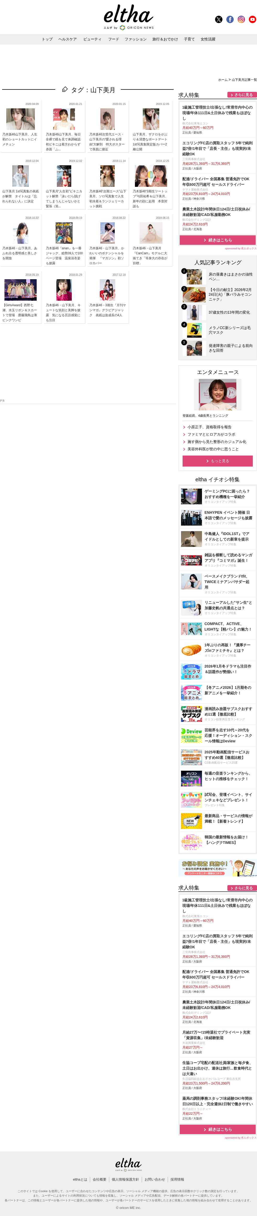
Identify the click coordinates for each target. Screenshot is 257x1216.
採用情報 (177, 1179)
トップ (47, 39)
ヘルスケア (67, 39)
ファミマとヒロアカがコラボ (211, 434)
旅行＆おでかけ (165, 39)
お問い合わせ (155, 1179)
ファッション (136, 39)
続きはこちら (220, 240)
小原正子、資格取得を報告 (210, 427)
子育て (189, 39)
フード (113, 39)
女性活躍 (208, 39)
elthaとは (80, 1179)
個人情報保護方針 (125, 1179)
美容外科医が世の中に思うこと (213, 449)
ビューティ (92, 39)
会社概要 (99, 1179)
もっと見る (220, 461)
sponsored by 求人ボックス (241, 248)
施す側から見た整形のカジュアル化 (217, 442)
